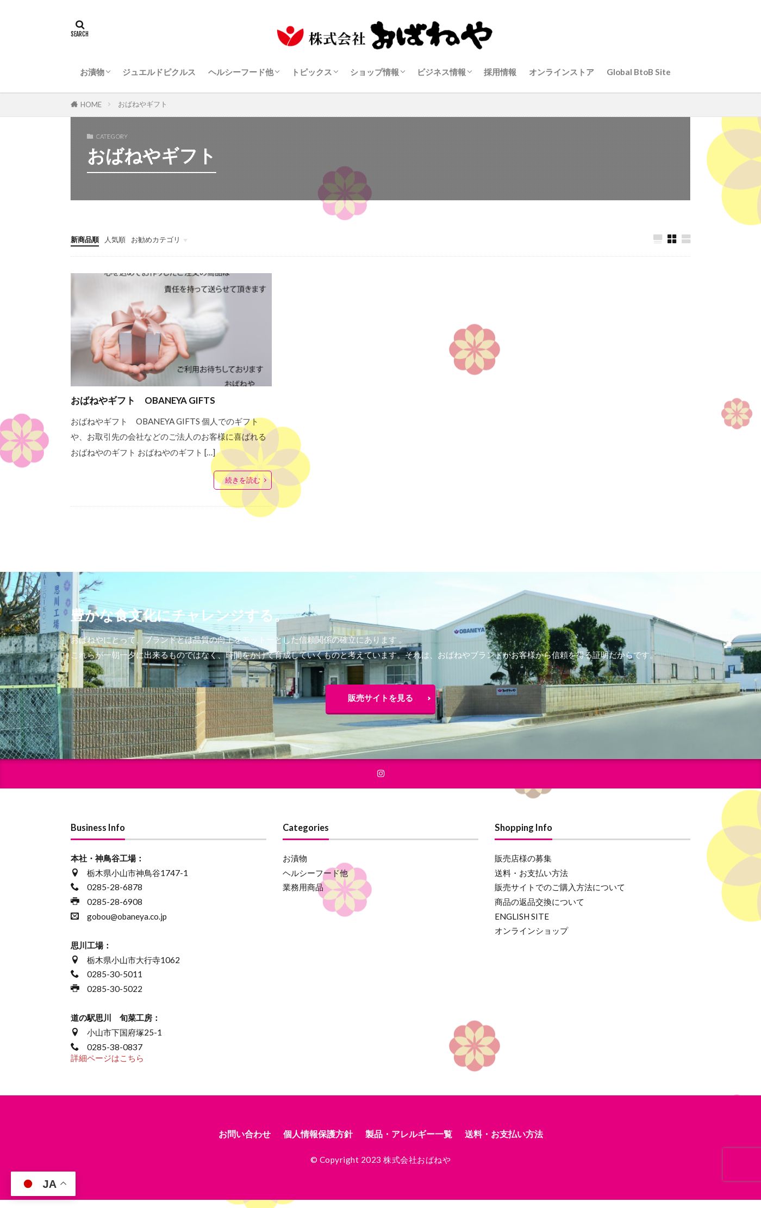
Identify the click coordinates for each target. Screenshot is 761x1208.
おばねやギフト (142, 104)
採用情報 (500, 72)
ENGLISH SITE (522, 923)
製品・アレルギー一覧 (411, 1141)
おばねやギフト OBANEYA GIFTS (155, 399)
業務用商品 (303, 894)
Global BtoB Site (639, 72)
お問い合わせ (230, 1141)
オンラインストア (561, 72)
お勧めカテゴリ (167, 239)
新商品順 (87, 239)
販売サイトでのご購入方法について (560, 894)
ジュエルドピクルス (159, 72)
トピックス (311, 72)
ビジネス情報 (441, 72)
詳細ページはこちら (107, 1065)
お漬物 (92, 72)
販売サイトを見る (380, 701)
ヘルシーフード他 (240, 72)
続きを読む (242, 480)
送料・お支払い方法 (531, 879)
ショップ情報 (374, 72)
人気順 (121, 239)
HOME (91, 104)
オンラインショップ (531, 937)
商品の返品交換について (539, 908)
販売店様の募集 (523, 865)
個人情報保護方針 (311, 1141)
